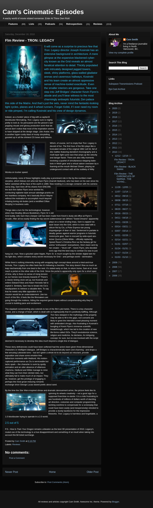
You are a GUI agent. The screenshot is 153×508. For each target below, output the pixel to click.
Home (52, 472)
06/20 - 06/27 (121, 209)
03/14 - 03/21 (121, 226)
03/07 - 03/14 (121, 231)
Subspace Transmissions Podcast (125, 84)
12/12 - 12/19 (121, 156)
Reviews (97, 24)
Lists (31, 24)
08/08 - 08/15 (121, 200)
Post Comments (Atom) (58, 482)
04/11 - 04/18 (121, 217)
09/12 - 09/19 (121, 196)
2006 (115, 275)
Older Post (92, 472)
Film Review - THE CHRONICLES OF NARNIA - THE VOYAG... (124, 177)
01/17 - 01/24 (121, 252)
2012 (115, 143)
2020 (115, 108)
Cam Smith (132, 39)
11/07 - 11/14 (121, 191)
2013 (115, 139)
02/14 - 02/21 (121, 239)
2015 (115, 130)
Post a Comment (17, 458)
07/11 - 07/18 (121, 204)
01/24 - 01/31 (121, 248)
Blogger (115, 501)
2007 (115, 271)
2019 (115, 112)
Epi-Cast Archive (117, 89)
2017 (115, 121)
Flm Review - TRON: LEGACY (124, 161)
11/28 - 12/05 (121, 187)
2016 (115, 125)
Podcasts (50, 24)
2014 (115, 134)
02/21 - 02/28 (121, 235)
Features (13, 24)
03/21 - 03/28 (121, 222)
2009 (115, 262)
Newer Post (11, 472)
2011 (115, 147)
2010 (115, 152)
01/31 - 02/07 (121, 244)
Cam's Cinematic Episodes (43, 11)
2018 (115, 117)
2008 (115, 267)
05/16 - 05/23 (121, 213)
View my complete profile (121, 52)
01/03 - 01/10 (121, 257)
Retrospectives (74, 24)
